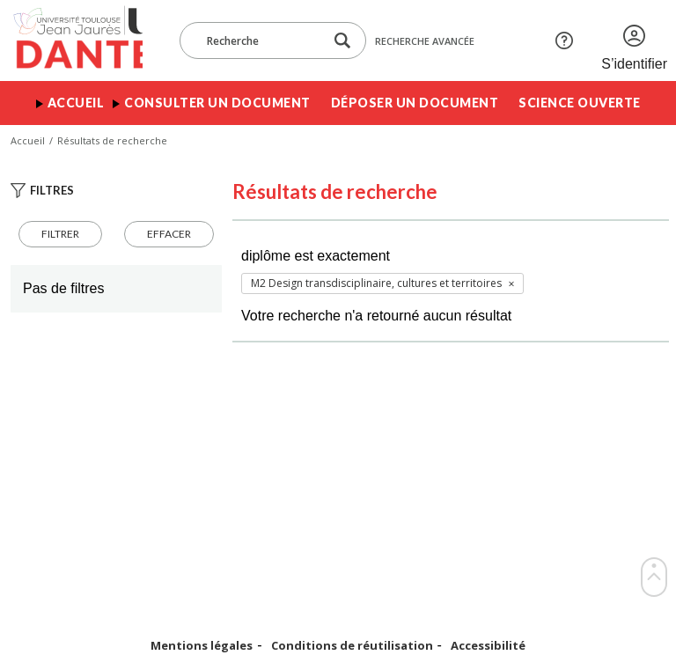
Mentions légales (202, 645)
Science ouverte (579, 102)
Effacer (169, 233)
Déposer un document (415, 102)
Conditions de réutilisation (352, 645)
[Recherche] (260, 40)
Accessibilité (488, 645)
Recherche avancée (424, 41)
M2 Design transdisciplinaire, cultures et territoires (376, 283)
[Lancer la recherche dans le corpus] (342, 41)
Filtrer (60, 233)
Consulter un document (217, 102)
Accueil (76, 102)
